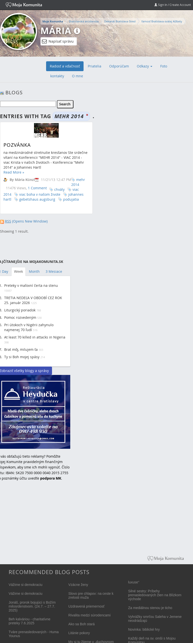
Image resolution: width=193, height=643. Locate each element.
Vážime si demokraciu (25, 585)
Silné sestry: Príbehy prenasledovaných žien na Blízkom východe (154, 595)
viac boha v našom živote (39, 194)
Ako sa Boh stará (81, 624)
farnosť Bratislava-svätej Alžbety (161, 21)
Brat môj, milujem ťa (21, 349)
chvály (59, 189)
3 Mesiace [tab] (54, 271)
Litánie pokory (79, 633)
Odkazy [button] (144, 66)
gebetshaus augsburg (37, 199)
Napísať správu (58, 41)
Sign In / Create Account (172, 5)
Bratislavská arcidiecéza (84, 21)
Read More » (13, 172)
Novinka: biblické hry (144, 629)
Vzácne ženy (78, 585)
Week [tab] (18, 271)
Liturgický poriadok (19, 310)
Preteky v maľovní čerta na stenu (31, 285)
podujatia (71, 199)
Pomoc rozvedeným (20, 317)
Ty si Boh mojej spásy (21, 356)
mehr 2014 (78, 182)
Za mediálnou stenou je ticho (150, 608)
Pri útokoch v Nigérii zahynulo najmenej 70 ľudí (28, 327)
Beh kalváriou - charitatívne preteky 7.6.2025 (30, 621)
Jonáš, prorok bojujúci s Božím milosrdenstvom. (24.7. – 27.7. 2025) (32, 606)
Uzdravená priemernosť (86, 606)
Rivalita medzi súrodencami (89, 615)
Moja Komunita (52, 21)
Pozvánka (17, 145)
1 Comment (37, 188)
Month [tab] (34, 271)
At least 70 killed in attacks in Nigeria (34, 337)
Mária (55, 31)
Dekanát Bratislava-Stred (120, 21)
